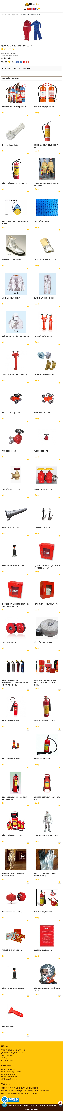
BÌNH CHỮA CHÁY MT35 (11, 759)
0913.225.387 (18, 1053)
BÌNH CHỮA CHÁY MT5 (42, 759)
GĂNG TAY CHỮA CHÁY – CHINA (45, 260)
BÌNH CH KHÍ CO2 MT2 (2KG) (44, 720)
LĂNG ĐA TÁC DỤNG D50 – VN (13, 988)
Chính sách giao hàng (8, 1074)
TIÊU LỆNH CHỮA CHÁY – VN (12, 950)
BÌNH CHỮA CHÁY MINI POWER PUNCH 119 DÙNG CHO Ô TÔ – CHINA (45, 682)
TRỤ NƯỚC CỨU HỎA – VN (43, 336)
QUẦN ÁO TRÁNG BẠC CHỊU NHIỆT (46, 835)
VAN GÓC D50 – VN (41, 451)
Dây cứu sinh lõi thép (10, 145)
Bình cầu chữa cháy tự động (12, 912)
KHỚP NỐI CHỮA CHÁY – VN (44, 374)
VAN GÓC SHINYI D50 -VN (11, 489)
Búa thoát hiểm (8, 1026)
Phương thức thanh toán (9, 1076)
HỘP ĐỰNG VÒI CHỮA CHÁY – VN (46, 604)
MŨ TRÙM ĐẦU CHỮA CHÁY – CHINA (15, 336)
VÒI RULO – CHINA (9, 642)
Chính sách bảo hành (8, 1069)
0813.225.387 (7, 1053)
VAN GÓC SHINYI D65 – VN (43, 489)
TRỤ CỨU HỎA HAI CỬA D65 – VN (14, 374)
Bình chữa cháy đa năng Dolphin (14, 107)
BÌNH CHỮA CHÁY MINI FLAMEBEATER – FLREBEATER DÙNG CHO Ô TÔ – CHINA (15, 682)
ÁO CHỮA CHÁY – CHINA (11, 298)
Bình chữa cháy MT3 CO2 (43, 912)
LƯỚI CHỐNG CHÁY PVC (42, 221)
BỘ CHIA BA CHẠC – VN (42, 413)
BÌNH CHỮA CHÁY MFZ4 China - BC (15, 183)
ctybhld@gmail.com (7, 1058)
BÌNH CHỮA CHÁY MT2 (10, 720)
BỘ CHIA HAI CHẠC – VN (11, 413)
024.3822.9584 (7, 1055)
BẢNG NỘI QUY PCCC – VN (43, 950)
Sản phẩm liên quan (10, 78)
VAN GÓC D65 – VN (9, 451)
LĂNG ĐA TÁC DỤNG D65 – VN (13, 566)
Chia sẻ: (14, 62)
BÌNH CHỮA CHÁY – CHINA (12, 835)
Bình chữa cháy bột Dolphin (44, 107)
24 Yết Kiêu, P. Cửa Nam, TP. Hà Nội (13, 1050)
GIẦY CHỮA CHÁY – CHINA (11, 260)
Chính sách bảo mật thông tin (11, 1072)
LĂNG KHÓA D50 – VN (42, 527)
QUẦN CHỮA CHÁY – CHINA (44, 298)
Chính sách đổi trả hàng (9, 1079)
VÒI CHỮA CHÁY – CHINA (43, 642)
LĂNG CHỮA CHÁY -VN (10, 527)
